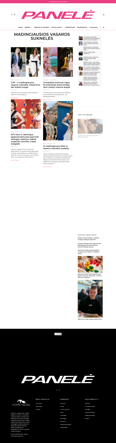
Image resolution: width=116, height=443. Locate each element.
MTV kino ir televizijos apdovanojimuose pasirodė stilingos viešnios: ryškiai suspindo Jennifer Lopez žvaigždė (25, 142)
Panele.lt (13, 413)
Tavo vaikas (39, 403)
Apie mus (87, 403)
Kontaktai (87, 409)
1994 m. (20, 415)
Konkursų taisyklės (90, 412)
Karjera (87, 418)
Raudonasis (82, 27)
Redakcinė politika (90, 415)
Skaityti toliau (15, 97)
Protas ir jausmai (64, 409)
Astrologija (63, 418)
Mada (20, 27)
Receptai (62, 421)
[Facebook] (12, 14)
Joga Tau (38, 409)
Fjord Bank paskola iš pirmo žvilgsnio (58, 1)
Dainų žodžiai (63, 427)
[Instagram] (14, 14)
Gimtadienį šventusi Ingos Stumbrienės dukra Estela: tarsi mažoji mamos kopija (56, 84)
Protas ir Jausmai (41, 27)
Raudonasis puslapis (65, 424)
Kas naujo (62, 403)
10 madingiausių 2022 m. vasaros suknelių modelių (56, 150)
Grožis (28, 27)
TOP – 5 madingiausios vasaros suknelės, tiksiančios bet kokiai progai (25, 84)
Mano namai (39, 406)
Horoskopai (70, 27)
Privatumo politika (90, 406)
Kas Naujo (45, 79)
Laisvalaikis (56, 27)
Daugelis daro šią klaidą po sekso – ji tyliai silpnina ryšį (89, 136)
